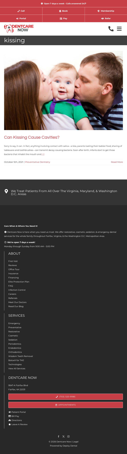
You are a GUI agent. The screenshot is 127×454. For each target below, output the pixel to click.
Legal (75, 441)
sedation (90, 232)
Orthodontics (15, 352)
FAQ (10, 286)
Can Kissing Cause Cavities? (31, 137)
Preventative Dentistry (37, 162)
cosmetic (80, 232)
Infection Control (16, 290)
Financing (13, 277)
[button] (63, 192)
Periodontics (14, 344)
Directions (16, 420)
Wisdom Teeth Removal (20, 356)
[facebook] (58, 436)
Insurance (13, 273)
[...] (43, 154)
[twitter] (63, 436)
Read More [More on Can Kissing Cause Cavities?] (117, 162)
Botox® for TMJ (16, 360)
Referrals (12, 298)
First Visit (13, 261)
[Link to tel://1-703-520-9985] (111, 28)
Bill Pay (15, 416)
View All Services (16, 368)
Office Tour (13, 269)
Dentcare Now (64, 441)
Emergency (14, 323)
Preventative (14, 327)
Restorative (14, 331)
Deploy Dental (70, 445)
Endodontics (14, 348)
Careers (12, 294)
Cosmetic (13, 335)
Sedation (12, 339)
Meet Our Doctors (17, 302)
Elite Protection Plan (18, 281)
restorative (69, 232)
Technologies (15, 364)
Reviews (12, 265)
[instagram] (68, 436)
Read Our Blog (15, 306)
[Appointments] (65, 405)
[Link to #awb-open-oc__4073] (119, 28)
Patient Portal (18, 412)
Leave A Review (19, 424)
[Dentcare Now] (19, 25)
